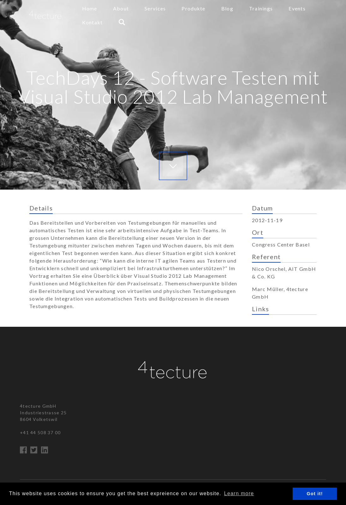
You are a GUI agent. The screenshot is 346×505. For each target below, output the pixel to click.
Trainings (261, 8)
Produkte (193, 8)
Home (89, 8)
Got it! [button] (315, 493)
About (121, 8)
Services (155, 8)
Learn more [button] (239, 493)
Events (297, 8)
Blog (227, 8)
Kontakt (92, 22)
